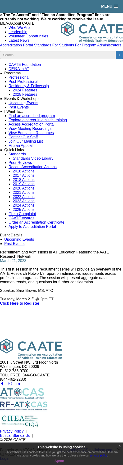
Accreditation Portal (17, 45)
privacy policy (98, 455)
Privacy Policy (12, 431)
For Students (63, 45)
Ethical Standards (15, 435)
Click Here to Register (19, 303)
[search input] (58, 55)
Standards (43, 45)
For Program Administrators (98, 45)
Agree (59, 461)
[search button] (119, 55)
